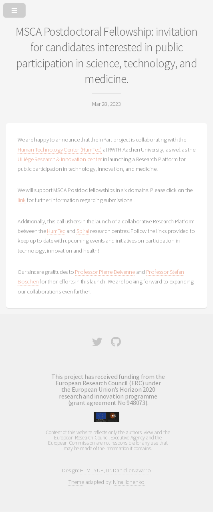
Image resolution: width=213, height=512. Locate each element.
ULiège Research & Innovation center (60, 159)
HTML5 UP (91, 470)
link (22, 200)
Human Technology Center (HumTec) (60, 149)
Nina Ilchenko (129, 482)
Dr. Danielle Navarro (128, 470)
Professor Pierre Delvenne (105, 271)
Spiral (82, 231)
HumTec (56, 231)
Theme (76, 482)
